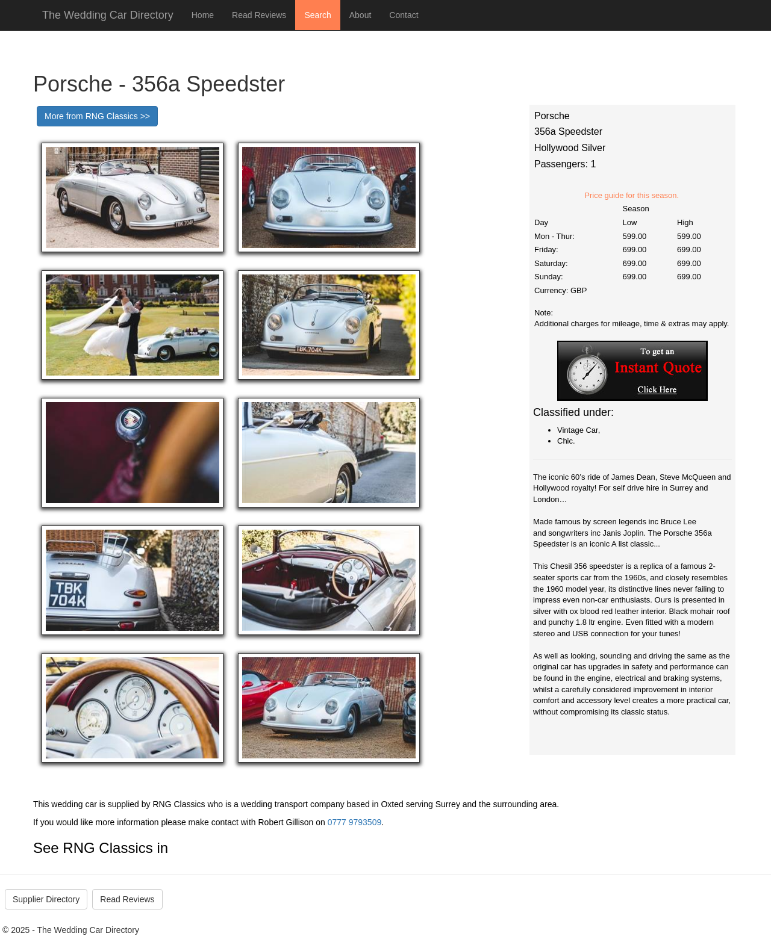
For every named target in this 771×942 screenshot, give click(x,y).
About (360, 15)
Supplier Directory (46, 899)
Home (203, 15)
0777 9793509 (355, 822)
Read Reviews (259, 15)
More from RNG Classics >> (97, 116)
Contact (403, 15)
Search (317, 15)
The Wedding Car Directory (107, 15)
